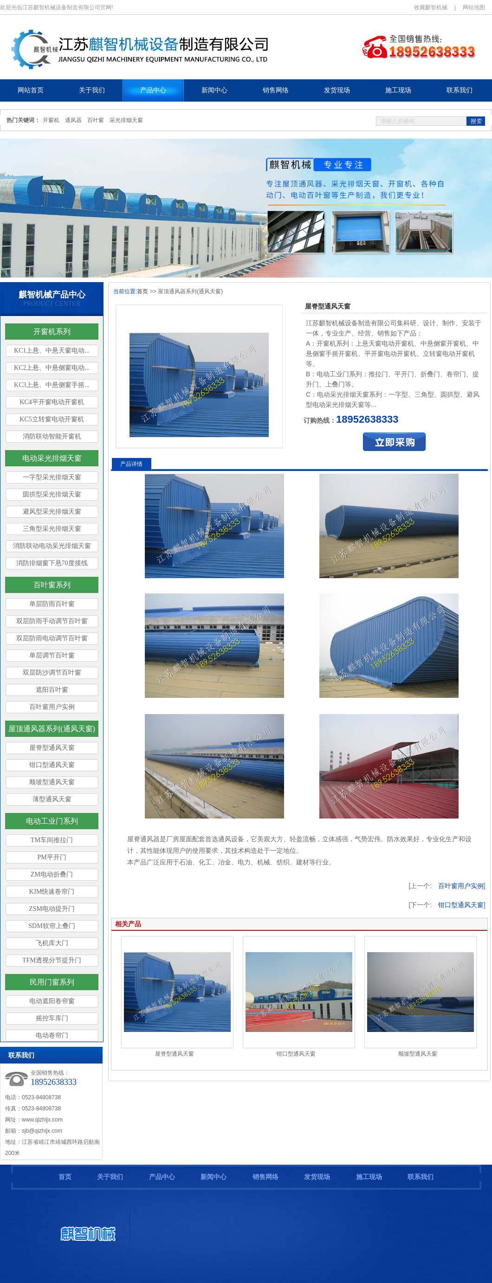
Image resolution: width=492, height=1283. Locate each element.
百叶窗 (95, 120)
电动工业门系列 (52, 821)
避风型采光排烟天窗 (52, 511)
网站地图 (474, 7)
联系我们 (421, 1176)
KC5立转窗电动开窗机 (51, 419)
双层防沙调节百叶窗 (52, 672)
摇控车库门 (52, 1018)
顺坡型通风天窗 (52, 782)
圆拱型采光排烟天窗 (52, 494)
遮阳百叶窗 (52, 689)
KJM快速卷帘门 (51, 891)
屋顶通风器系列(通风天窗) (51, 729)
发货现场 (317, 1176)
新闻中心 (214, 1176)
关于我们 (110, 1176)
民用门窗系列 (52, 982)
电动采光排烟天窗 (52, 458)
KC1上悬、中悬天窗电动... (52, 350)
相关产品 (128, 924)
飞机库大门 (52, 943)
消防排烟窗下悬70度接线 (52, 563)
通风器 (73, 120)
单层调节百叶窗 (52, 655)
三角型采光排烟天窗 (52, 528)
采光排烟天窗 (126, 120)
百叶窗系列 (52, 585)
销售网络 (265, 1176)
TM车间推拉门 (52, 840)
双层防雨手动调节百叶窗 (52, 621)
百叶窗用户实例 (52, 706)
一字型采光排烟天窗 (52, 477)
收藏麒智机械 (430, 7)
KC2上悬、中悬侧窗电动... (52, 367)
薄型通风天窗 (51, 799)
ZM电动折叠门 (52, 874)
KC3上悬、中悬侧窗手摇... (52, 384)
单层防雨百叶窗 (52, 603)
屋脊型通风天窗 (52, 747)
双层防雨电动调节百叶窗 (52, 638)
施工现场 (369, 1176)
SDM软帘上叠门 (51, 925)
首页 (142, 291)
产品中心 (162, 1176)
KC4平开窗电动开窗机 (51, 402)
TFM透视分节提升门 (51, 960)
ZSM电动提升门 (52, 908)
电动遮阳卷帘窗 (52, 1001)
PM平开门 (51, 857)
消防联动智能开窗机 (52, 436)
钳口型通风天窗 (52, 764)
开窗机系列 (52, 331)
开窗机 (51, 120)
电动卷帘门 (52, 1035)
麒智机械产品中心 (52, 294)
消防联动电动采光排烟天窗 (52, 545)
